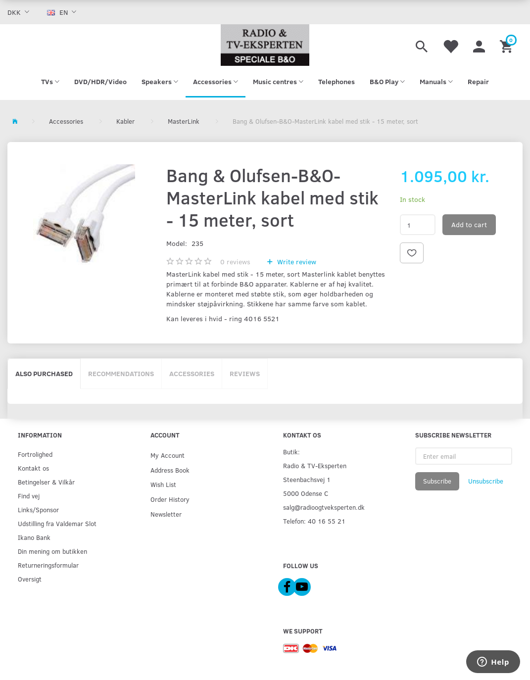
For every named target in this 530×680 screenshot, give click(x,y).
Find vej (29, 495)
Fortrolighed (35, 454)
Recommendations (121, 373)
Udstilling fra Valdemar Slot (57, 523)
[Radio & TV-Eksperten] (265, 45)
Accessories (191, 373)
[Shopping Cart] (507, 45)
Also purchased (44, 373)
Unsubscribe (485, 481)
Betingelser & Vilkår (46, 482)
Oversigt (30, 579)
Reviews (245, 373)
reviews (235, 261)
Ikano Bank (34, 537)
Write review (295, 261)
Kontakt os (33, 468)
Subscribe (437, 481)
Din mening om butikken (52, 551)
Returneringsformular (48, 565)
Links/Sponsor (38, 509)
